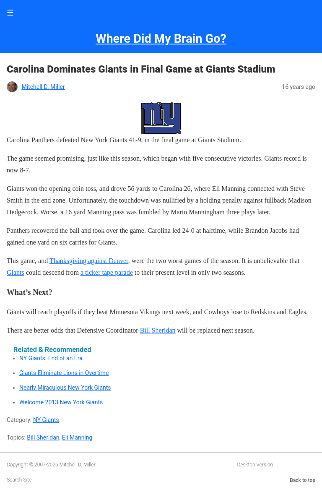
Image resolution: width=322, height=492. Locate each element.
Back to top (302, 480)
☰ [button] (10, 13)
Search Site (19, 480)
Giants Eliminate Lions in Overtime (64, 373)
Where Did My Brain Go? (161, 38)
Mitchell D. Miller (43, 86)
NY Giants (46, 420)
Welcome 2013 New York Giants (61, 402)
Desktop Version (255, 465)
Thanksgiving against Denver (88, 260)
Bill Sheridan (158, 330)
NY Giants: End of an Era (51, 358)
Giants (15, 272)
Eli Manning (77, 437)
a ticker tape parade (106, 272)
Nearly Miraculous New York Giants (65, 387)
